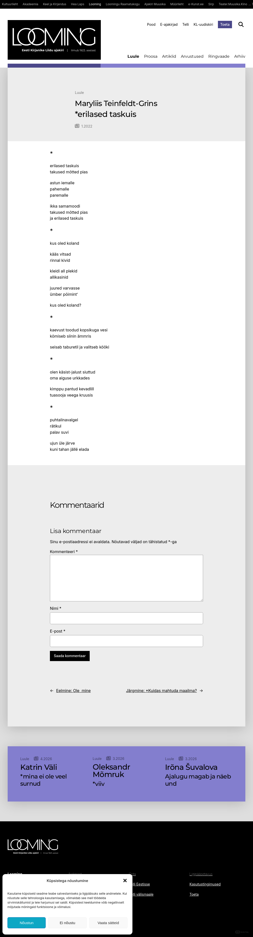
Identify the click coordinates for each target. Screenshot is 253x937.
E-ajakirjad (169, 24)
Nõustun (27, 923)
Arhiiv (239, 56)
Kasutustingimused (205, 884)
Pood (151, 24)
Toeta (225, 24)
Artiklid (169, 56)
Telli (185, 24)
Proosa (150, 56)
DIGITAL (242, 932)
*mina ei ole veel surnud (43, 780)
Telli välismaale (141, 894)
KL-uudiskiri (203, 24)
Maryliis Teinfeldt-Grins (116, 103)
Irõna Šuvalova (191, 767)
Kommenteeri (64, 551)
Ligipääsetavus (201, 874)
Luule (133, 56)
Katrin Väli (38, 767)
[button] (125, 880)
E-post (57, 631)
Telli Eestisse (139, 884)
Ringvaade (219, 56)
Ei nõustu (67, 923)
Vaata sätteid (108, 923)
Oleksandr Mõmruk (111, 770)
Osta (132, 874)
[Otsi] (241, 24)
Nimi (55, 608)
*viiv (98, 783)
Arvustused (192, 56)
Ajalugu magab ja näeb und (198, 780)
